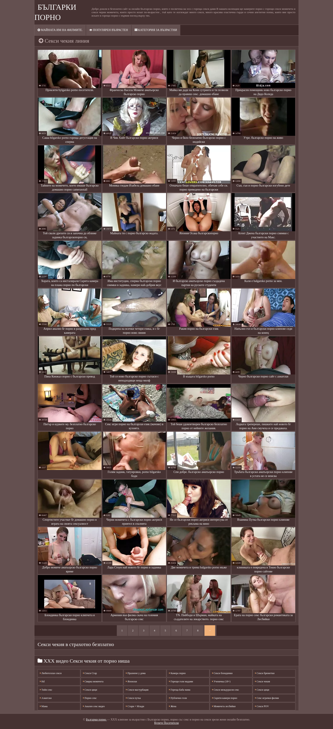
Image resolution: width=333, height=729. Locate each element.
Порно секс (90, 698)
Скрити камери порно (224, 698)
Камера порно (177, 673)
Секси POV (262, 706)
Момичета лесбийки (224, 706)
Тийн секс (46, 689)
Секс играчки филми (267, 698)
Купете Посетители (166, 723)
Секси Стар (90, 673)
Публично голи (178, 698)
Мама (44, 706)
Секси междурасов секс (225, 689)
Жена (172, 706)
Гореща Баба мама (179, 689)
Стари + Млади (135, 706)
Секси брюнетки (264, 673)
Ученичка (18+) (221, 681)
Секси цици (90, 689)
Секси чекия (262, 681)
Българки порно (96, 719)
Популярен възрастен (108, 30)
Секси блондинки (222, 673)
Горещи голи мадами (181, 681)
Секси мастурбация (137, 689)
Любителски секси (51, 673)
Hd (42, 681)
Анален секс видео (94, 706)
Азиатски (46, 698)
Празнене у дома (135, 673)
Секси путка (133, 698)
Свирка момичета (93, 681)
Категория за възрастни (156, 30)
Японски (131, 681)
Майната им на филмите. (60, 30)
